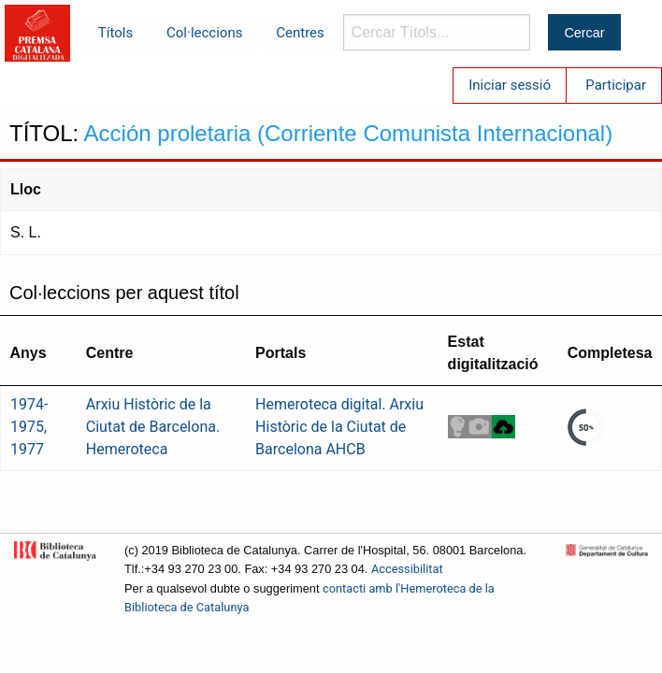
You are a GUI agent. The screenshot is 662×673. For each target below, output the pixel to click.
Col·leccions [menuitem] (204, 32)
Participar (615, 85)
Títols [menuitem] (115, 32)
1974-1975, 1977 (29, 426)
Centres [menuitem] (300, 32)
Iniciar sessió (509, 85)
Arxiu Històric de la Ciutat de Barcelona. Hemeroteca (153, 426)
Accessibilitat (407, 569)
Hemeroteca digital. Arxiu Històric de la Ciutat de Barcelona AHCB (339, 426)
